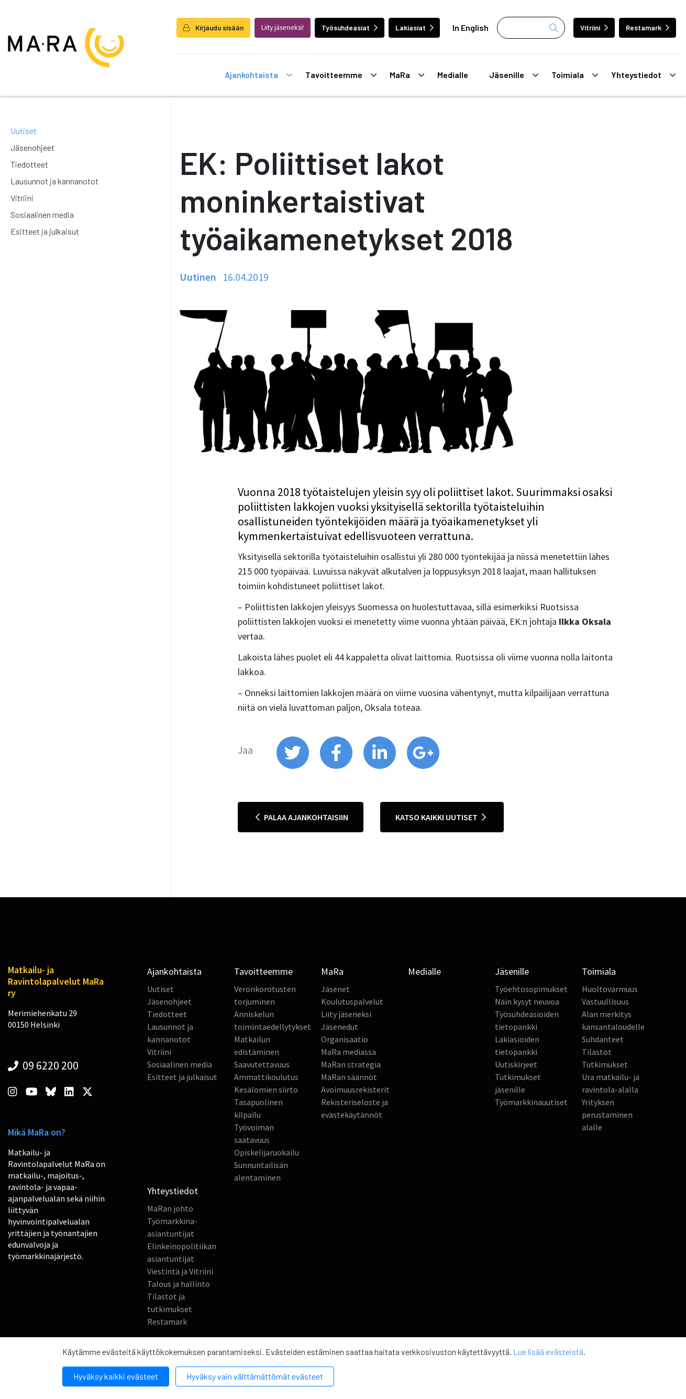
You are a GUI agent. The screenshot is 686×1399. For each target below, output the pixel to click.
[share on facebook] (337, 766)
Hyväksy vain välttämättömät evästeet (254, 1376)
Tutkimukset (605, 1064)
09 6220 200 (43, 1065)
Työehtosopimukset (531, 989)
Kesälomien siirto (266, 1089)
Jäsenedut (339, 1026)
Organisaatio (344, 1039)
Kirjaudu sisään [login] (213, 27)
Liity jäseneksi (346, 1014)
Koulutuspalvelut (352, 1001)
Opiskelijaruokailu (266, 1152)
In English (470, 27)
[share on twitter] (293, 766)
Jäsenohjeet (32, 147)
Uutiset (23, 131)
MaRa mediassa (348, 1052)
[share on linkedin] (380, 766)
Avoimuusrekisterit (355, 1089)
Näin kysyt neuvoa (527, 1001)
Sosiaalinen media (42, 214)
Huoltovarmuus (610, 989)
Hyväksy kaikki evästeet (115, 1376)
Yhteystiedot (643, 75)
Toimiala (574, 75)
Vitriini (594, 27)
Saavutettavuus (262, 1064)
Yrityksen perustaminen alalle (607, 1114)
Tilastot (597, 1052)
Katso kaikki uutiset (440, 817)
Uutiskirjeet (516, 1064)
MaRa (407, 75)
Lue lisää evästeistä (548, 1352)
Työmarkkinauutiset (531, 1102)
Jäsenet (335, 989)
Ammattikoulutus (266, 1077)
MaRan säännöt (349, 1077)
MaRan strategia (351, 1064)
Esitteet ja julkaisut (44, 231)
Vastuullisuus (605, 1001)
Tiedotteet (29, 164)
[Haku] (531, 28)
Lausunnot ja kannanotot (54, 181)
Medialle (452, 75)
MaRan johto (170, 1208)
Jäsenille (513, 75)
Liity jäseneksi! (282, 27)
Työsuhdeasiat (350, 27)
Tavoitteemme (341, 75)
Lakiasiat (414, 27)
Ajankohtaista (258, 75)
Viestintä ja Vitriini (180, 1271)
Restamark (647, 27)
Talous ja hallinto (178, 1284)
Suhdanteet (603, 1039)
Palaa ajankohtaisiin (302, 817)
